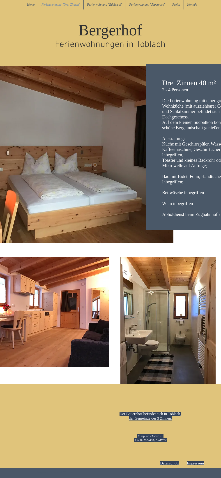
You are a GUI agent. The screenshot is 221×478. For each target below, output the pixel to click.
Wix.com (68, 472)
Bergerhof (110, 30)
